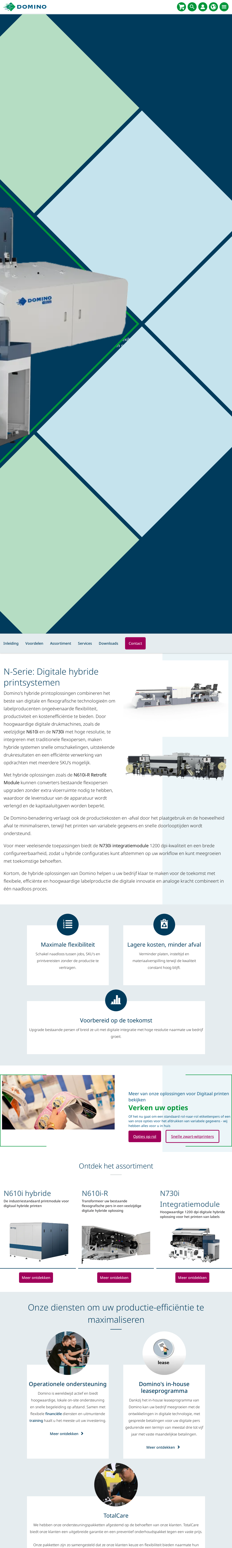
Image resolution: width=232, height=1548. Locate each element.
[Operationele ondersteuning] (68, 1384)
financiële (53, 1414)
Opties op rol (145, 1136)
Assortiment (60, 643)
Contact (135, 643)
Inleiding (11, 643)
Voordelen (34, 643)
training (36, 1420)
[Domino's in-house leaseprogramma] (164, 1387)
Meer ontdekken (36, 1277)
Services (85, 643)
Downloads (108, 643)
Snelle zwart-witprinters (196, 1136)
